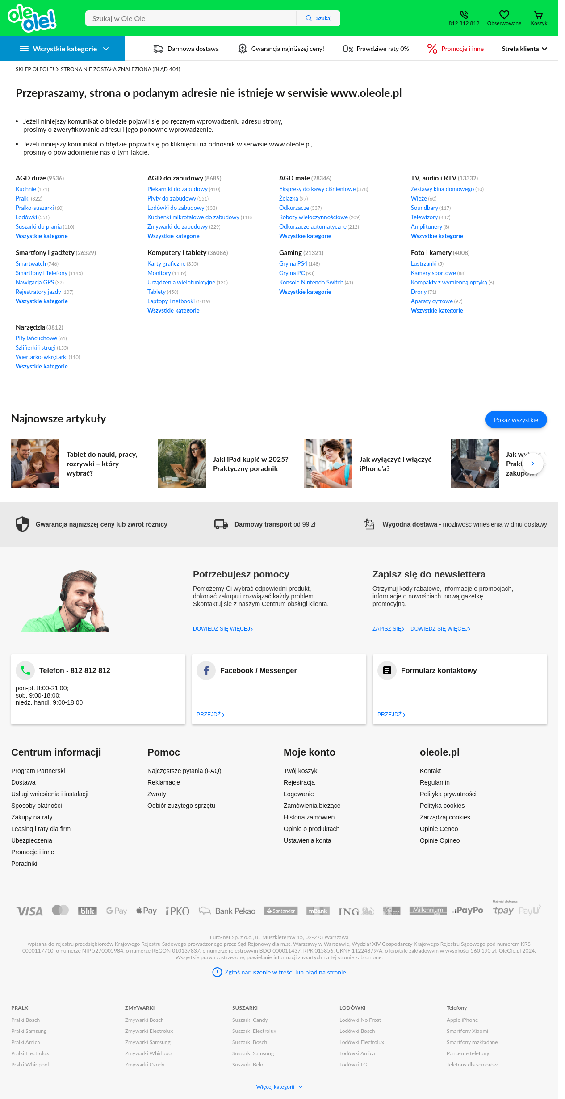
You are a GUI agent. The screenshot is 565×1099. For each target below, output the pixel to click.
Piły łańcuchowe (41, 338)
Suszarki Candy (250, 1019)
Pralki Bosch (25, 1019)
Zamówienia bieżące (312, 805)
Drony (423, 291)
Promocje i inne (32, 852)
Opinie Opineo (440, 840)
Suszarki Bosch (249, 1042)
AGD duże (31, 178)
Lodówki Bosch (357, 1031)
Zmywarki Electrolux (149, 1031)
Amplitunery (430, 226)
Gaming (290, 252)
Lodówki (33, 217)
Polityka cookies (442, 805)
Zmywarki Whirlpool (149, 1053)
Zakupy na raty (32, 817)
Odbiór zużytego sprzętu (181, 805)
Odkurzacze (300, 207)
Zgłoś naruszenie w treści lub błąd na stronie (285, 972)
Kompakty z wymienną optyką (452, 282)
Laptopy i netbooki (178, 301)
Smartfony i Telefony (49, 272)
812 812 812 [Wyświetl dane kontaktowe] (464, 23)
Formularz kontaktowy (439, 670)
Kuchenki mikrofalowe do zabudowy (199, 217)
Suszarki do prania (45, 226)
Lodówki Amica (357, 1053)
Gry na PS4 (299, 263)
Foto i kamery (431, 252)
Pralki (29, 198)
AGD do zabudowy (175, 178)
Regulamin (435, 782)
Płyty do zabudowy (178, 198)
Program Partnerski (38, 770)
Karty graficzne (172, 263)
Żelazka (293, 198)
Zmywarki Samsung (148, 1042)
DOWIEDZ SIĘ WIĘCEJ (223, 629)
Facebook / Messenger (258, 670)
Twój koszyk (300, 770)
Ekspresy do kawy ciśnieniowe (323, 188)
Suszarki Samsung (253, 1053)
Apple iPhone (462, 1019)
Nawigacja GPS (40, 282)
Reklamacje (163, 782)
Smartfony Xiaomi (467, 1031)
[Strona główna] (32, 18)
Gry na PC (296, 272)
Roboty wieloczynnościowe (319, 217)
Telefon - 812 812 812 (74, 670)
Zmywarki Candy (144, 1064)
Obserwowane (504, 23)
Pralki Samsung (28, 1031)
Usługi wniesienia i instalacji (49, 794)
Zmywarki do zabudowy (183, 226)
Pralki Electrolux (30, 1053)
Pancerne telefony (468, 1053)
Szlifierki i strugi (42, 347)
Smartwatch (37, 263)
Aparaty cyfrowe (437, 301)
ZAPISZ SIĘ (388, 629)
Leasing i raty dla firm (41, 828)
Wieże (423, 198)
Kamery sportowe (438, 272)
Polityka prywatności (448, 794)
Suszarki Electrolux (254, 1031)
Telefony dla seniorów (472, 1064)
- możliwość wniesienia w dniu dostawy (454, 524)
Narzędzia (30, 327)
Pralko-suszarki (39, 207)
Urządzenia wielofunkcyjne (187, 282)
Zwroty (156, 794)
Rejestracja (299, 782)
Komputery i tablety (177, 252)
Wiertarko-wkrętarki (48, 356)
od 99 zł (264, 524)
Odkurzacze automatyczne (319, 226)
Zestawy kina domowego (447, 188)
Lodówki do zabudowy (182, 207)
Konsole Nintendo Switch (316, 282)
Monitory (166, 272)
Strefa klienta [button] (520, 48)
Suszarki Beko (248, 1064)
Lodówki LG (353, 1064)
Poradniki (24, 863)
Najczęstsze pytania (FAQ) (184, 770)
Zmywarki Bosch (144, 1019)
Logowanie (299, 794)
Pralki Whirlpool (30, 1064)
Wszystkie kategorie (42, 235)
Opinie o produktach (311, 828)
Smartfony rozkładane (472, 1042)
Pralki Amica (25, 1042)
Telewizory (431, 217)
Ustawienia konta (307, 840)
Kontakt (430, 770)
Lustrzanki (427, 263)
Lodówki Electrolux (361, 1042)
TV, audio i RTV (433, 178)
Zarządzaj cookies (445, 817)
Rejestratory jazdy (44, 291)
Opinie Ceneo (439, 828)
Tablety (162, 291)
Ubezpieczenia (31, 840)
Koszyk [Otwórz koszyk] (539, 23)
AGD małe (294, 178)
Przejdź (211, 714)
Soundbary (431, 207)
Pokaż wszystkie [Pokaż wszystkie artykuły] (516, 419)
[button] (89, 524)
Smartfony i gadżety (45, 252)
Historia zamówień (309, 817)
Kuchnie (32, 188)
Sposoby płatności (36, 805)
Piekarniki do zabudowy (183, 188)
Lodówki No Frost (360, 1019)
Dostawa (23, 782)
